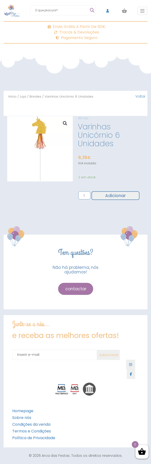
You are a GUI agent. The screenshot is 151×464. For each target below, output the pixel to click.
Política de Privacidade (33, 438)
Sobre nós (21, 417)
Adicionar (115, 195)
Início (12, 96)
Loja (23, 96)
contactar (75, 289)
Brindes (35, 96)
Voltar (140, 96)
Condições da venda (31, 424)
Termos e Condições (31, 431)
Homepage (22, 411)
